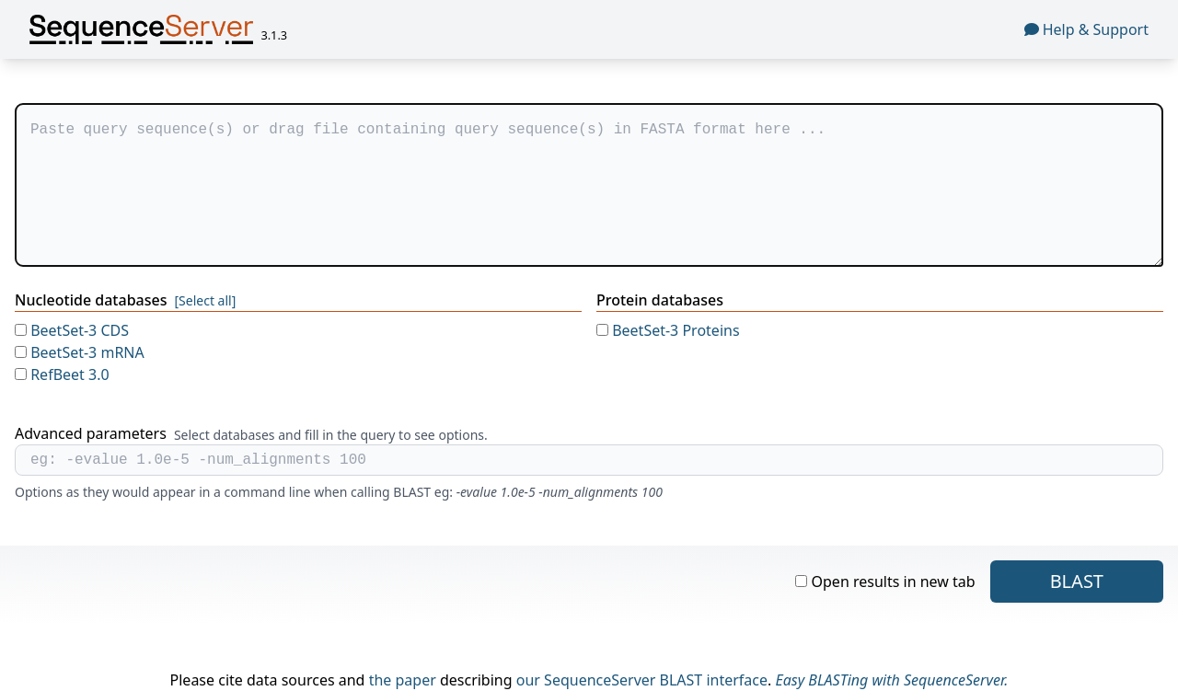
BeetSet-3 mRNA (79, 352)
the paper (402, 680)
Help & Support (1086, 29)
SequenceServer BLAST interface (656, 680)
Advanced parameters (91, 433)
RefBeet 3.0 (62, 374)
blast (1076, 581)
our (528, 680)
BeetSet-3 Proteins (668, 330)
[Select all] (205, 300)
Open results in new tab (885, 581)
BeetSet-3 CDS (72, 330)
